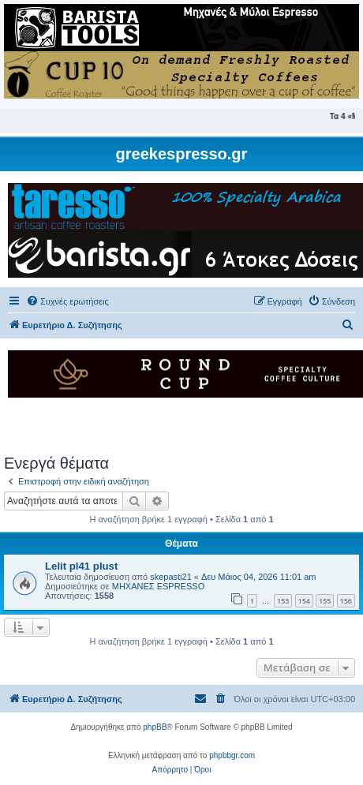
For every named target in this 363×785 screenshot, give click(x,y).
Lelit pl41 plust (81, 566)
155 (325, 601)
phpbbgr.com (232, 755)
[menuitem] (67, 301)
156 (346, 601)
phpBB (155, 727)
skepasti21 (171, 576)
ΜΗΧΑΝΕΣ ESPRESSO (158, 586)
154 (304, 601)
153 (283, 601)
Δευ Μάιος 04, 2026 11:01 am (258, 576)
